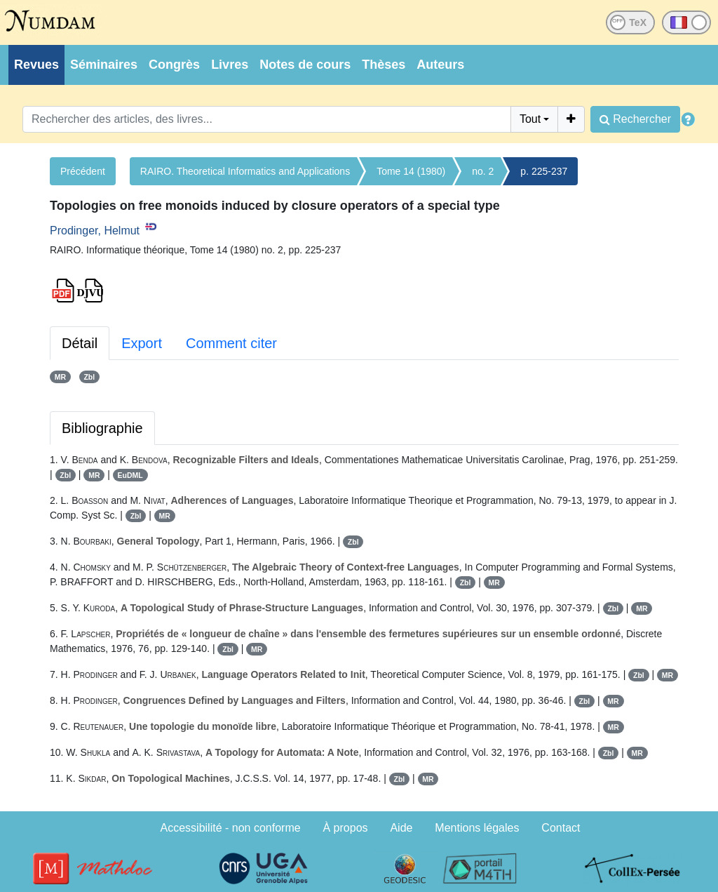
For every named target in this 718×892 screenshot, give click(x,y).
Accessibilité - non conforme (231, 828)
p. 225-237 (543, 171)
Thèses (383, 65)
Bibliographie (102, 428)
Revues (36, 65)
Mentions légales (477, 828)
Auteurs (440, 65)
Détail (79, 343)
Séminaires (103, 65)
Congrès (174, 65)
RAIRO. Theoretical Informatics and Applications (245, 171)
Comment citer (231, 343)
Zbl (89, 377)
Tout (530, 119)
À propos (345, 828)
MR (60, 377)
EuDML (130, 475)
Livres (229, 65)
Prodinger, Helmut (95, 231)
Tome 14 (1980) (411, 171)
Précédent (82, 171)
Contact (560, 828)
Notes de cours (305, 65)
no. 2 (483, 171)
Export (141, 343)
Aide (401, 828)
